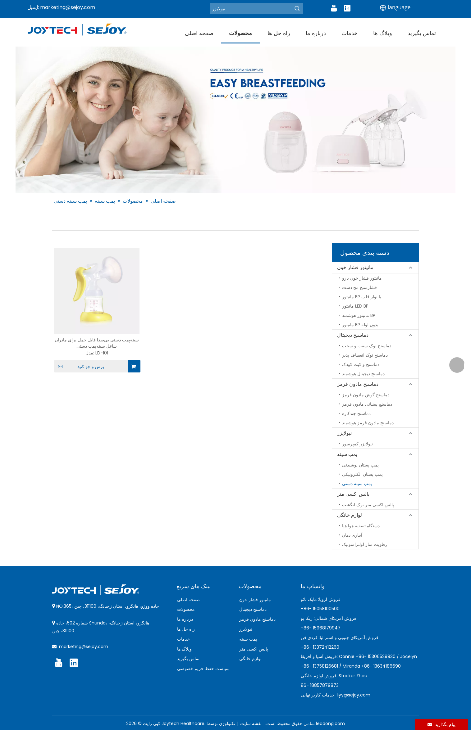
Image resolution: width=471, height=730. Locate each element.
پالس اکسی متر (353, 494)
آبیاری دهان (352, 535)
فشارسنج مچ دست (359, 287)
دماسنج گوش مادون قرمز (365, 395)
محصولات (186, 609)
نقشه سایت (250, 723)
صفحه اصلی (188, 600)
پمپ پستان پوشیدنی (360, 465)
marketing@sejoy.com (67, 7)
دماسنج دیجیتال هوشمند (363, 374)
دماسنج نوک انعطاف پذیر (365, 355)
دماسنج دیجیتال (352, 335)
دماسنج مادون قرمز (357, 384)
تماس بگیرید (188, 659)
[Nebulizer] (251, 8)
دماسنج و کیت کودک (360, 364)
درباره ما (185, 619)
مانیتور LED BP (355, 306)
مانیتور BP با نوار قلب (361, 297)
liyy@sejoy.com (353, 695)
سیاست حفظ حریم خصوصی (203, 668)
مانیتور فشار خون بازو (362, 278)
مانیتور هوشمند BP (358, 315)
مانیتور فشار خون (355, 267)
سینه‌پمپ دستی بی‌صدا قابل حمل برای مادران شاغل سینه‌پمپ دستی (97, 343)
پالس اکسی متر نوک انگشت (368, 505)
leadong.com (330, 723)
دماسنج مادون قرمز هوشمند (368, 423)
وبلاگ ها (184, 649)
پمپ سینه (347, 454)
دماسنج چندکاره (356, 413)
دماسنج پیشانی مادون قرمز (367, 404)
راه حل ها (186, 629)
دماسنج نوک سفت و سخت (366, 346)
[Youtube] (333, 8)
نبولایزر (344, 433)
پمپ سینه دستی (357, 483)
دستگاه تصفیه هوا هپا (361, 526)
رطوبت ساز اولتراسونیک (364, 544)
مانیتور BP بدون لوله (360, 325)
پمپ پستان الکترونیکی (362, 474)
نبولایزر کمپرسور (357, 444)
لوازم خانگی (349, 515)
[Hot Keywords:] (297, 8)
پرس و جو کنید (79, 366)
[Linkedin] (347, 8)
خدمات (183, 639)
